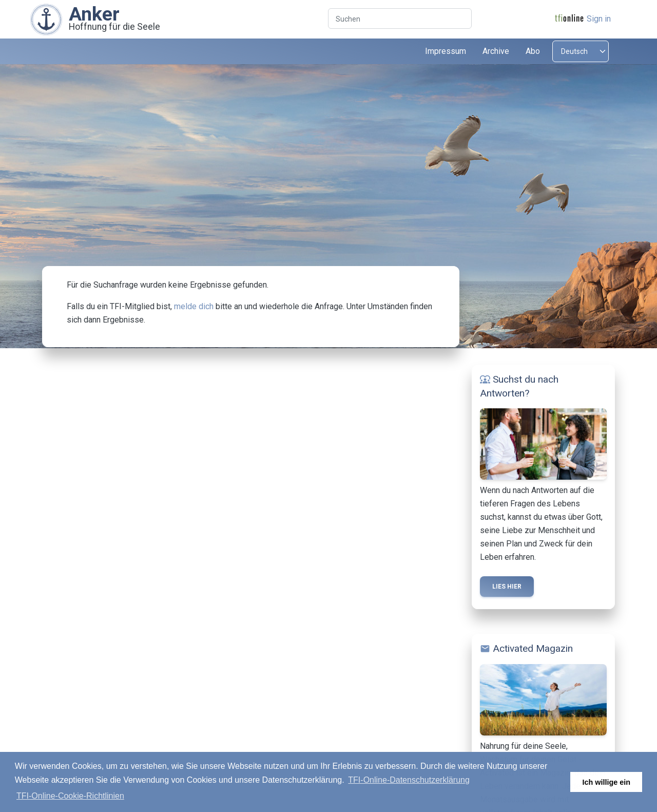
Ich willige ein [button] (606, 782)
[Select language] (580, 51)
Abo (533, 51)
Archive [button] (495, 51)
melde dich (194, 306)
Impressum (445, 51)
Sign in (599, 19)
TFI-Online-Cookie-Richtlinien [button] (70, 795)
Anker (94, 14)
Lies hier (506, 586)
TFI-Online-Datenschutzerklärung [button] (409, 780)
